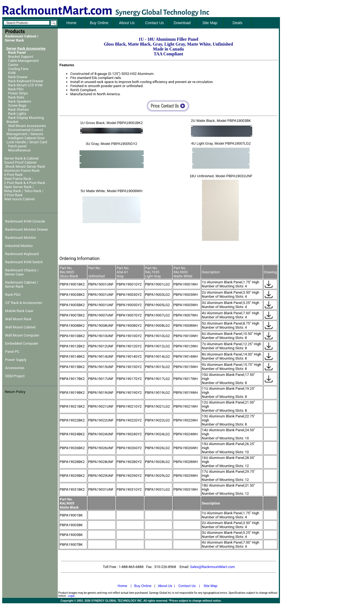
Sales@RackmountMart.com (212, 567)
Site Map (210, 586)
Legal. (71, 595)
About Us (165, 586)
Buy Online (143, 586)
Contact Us (187, 586)
